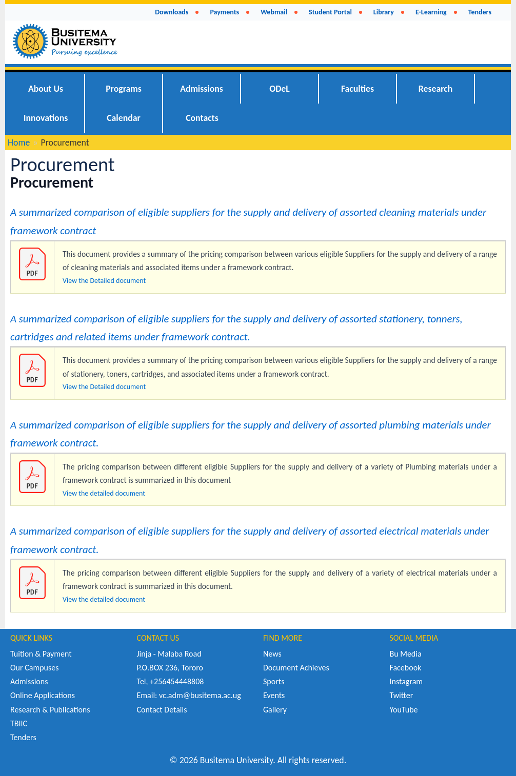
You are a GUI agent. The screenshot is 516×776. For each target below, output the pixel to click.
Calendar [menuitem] (124, 118)
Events (274, 695)
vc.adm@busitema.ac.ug (200, 695)
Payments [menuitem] (224, 12)
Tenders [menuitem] (479, 12)
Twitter (401, 695)
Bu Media (406, 654)
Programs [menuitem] (124, 88)
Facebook (406, 667)
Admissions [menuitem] (201, 88)
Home (19, 142)
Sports (273, 681)
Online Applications (42, 695)
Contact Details (162, 709)
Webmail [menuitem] (274, 12)
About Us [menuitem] (45, 88)
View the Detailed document (104, 280)
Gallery (275, 709)
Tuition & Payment (41, 654)
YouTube (404, 709)
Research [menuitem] (435, 88)
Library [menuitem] (383, 12)
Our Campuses (34, 667)
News (272, 654)
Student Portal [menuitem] (330, 12)
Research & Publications (50, 709)
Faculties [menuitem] (357, 88)
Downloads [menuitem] (171, 12)
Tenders (23, 737)
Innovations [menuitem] (46, 118)
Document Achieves (296, 667)
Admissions (29, 681)
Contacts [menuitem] (202, 118)
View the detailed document (104, 493)
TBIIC (18, 723)
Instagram (406, 681)
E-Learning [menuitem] (431, 12)
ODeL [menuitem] (279, 88)
